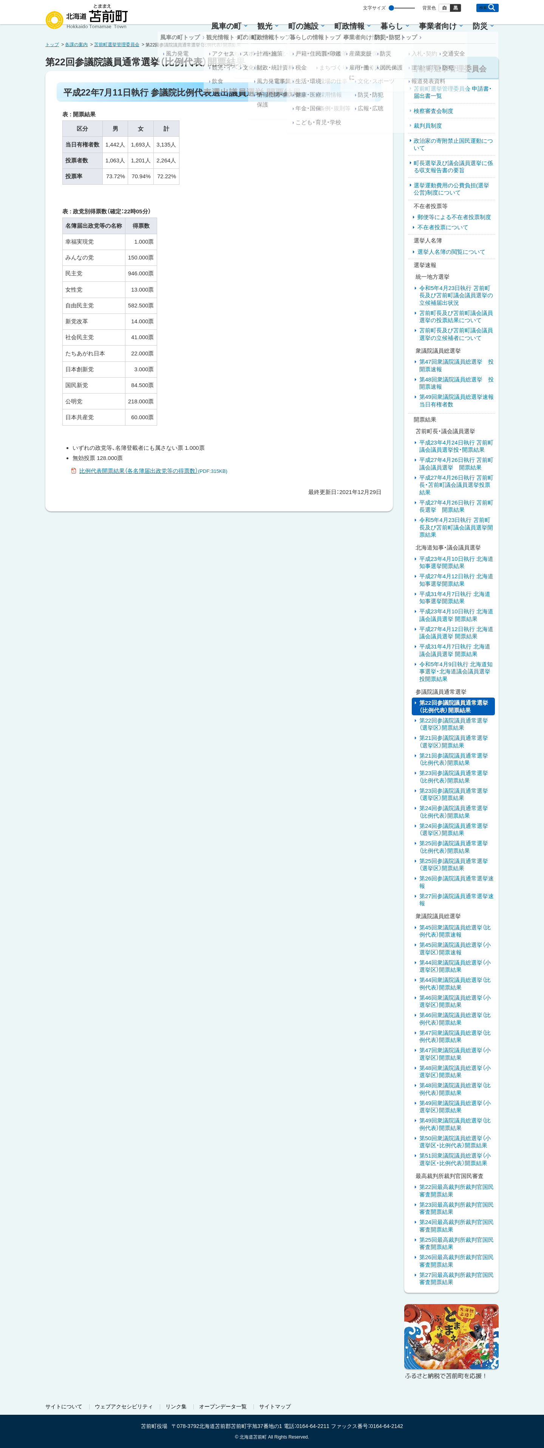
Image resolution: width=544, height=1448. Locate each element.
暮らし (391, 26)
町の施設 (303, 26)
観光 (264, 26)
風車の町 (226, 26)
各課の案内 (76, 44)
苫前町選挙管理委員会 (116, 44)
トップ (52, 44)
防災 (480, 26)
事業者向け (438, 26)
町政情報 (349, 26)
